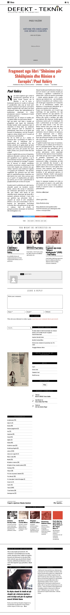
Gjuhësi (9, 413)
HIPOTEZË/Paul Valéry (33, 249)
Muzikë (9, 433)
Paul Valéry (31, 220)
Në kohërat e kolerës (12, 436)
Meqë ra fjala (10, 430)
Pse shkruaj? (10, 450)
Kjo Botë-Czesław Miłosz (43, 340)
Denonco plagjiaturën (12, 402)
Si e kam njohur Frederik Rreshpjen (15, 453)
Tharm (47, 84)
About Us (9, 396)
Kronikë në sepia (11, 419)
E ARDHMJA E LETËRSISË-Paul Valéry (13, 250)
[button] (30, 327)
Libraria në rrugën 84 (12, 427)
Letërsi (32, 84)
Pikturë (9, 444)
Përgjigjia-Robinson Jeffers (44, 347)
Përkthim (40, 84)
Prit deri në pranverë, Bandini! (14, 447)
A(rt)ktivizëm (10, 393)
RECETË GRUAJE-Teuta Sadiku (48, 385)
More (25, 582)
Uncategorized (10, 467)
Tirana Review (10, 464)
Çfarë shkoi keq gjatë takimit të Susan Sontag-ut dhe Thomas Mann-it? (57, 498)
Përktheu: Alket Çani (40, 220)
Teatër (8, 458)
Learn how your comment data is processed (45, 319)
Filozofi (9, 410)
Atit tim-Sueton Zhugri (47, 395)
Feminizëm (9, 408)
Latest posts (28, 274)
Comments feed (41, 371)
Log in (39, 365)
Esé (8, 405)
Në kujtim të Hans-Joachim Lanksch (15, 438)
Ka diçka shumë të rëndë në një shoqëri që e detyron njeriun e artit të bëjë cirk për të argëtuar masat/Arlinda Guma (50, 332)
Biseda (8, 399)
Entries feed (40, 368)
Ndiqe (19, 376)
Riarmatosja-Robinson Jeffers (46, 496)
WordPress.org (41, 374)
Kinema (9, 416)
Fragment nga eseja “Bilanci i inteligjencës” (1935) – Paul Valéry (54, 251)
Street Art (9, 455)
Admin (56, 84)
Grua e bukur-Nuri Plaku (47, 390)
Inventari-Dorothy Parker (44, 337)
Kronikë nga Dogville (12, 422)
